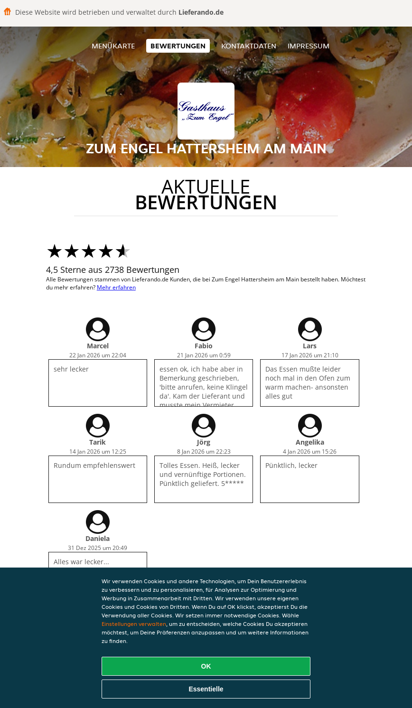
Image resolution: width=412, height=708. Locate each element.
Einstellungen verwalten (134, 623)
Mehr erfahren (116, 287)
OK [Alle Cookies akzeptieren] (206, 666)
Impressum (308, 46)
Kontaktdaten (248, 46)
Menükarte (113, 46)
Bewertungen (178, 46)
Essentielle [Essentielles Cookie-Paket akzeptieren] (205, 689)
